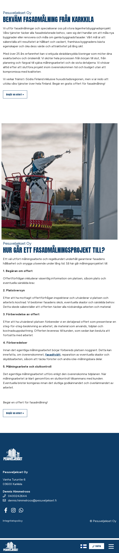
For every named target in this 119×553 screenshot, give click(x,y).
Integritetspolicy (13, 520)
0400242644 (15, 496)
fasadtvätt (53, 354)
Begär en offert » (15, 94)
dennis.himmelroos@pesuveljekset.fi (30, 500)
